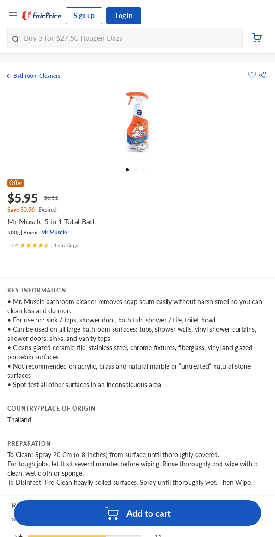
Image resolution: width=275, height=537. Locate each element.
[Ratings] (44, 245)
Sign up (84, 15)
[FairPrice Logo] (42, 15)
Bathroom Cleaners (36, 75)
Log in (123, 15)
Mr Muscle (54, 232)
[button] (262, 75)
